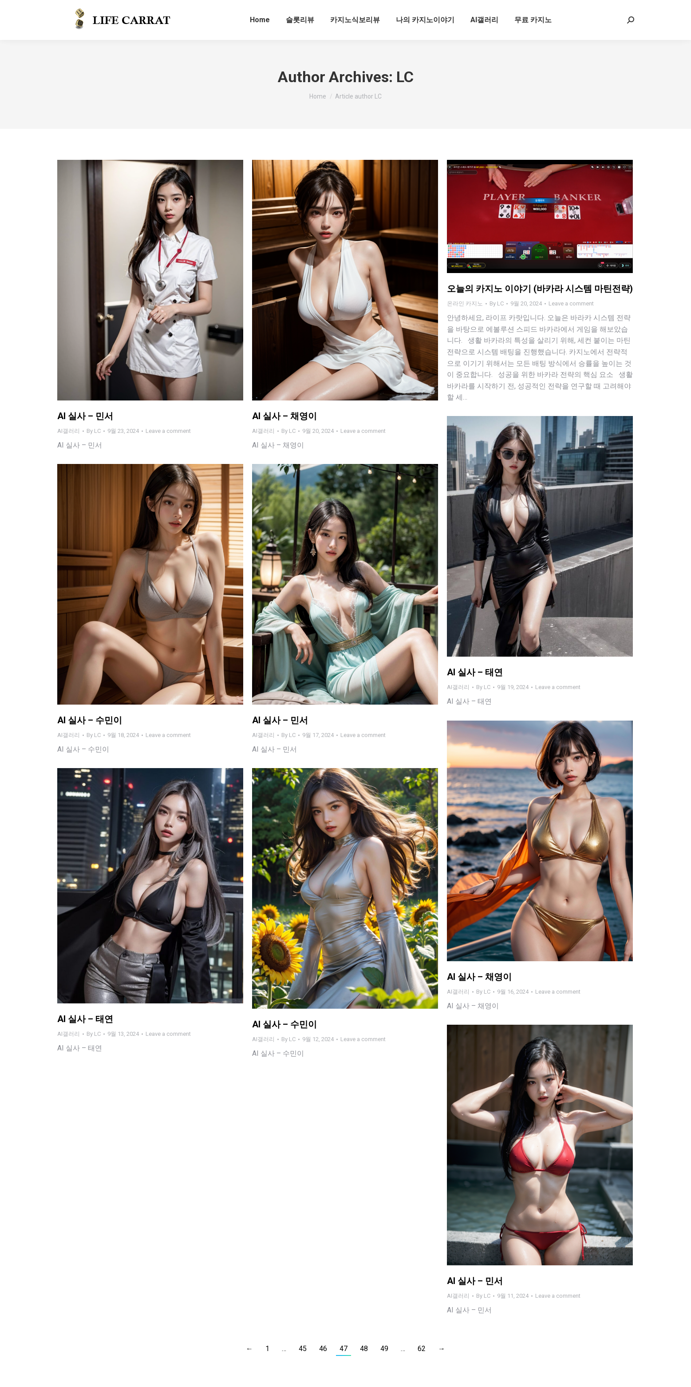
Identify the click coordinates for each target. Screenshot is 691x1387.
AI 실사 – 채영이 (284, 416)
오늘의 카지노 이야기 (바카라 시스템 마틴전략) (540, 288)
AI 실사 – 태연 (475, 672)
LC (405, 77)
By (94, 431)
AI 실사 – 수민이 (89, 720)
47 (343, 1348)
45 (303, 1348)
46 (323, 1348)
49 (384, 1348)
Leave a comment (168, 431)
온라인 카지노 (465, 303)
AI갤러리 (68, 431)
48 (364, 1348)
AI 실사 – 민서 (85, 416)
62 (422, 1348)
